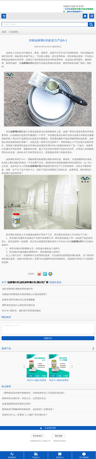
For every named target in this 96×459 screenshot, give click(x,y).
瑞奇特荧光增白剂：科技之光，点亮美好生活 (24, 398)
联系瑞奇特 (37, 436)
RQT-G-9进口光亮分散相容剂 (36, 370)
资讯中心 (60, 455)
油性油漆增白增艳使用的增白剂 (17, 289)
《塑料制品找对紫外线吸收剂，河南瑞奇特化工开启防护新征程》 (34, 393)
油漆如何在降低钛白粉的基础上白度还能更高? (24, 294)
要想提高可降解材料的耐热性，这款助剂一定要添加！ (28, 409)
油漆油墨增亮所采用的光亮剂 (16, 404)
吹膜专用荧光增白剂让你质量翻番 (18, 300)
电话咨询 (12, 455)
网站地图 (58, 436)
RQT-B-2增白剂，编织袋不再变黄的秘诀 (21, 310)
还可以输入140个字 (48, 328)
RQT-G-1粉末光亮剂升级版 (59, 370)
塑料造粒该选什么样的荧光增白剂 (18, 305)
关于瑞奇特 (84, 455)
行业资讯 (13, 32)
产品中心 (36, 455)
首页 (4, 32)
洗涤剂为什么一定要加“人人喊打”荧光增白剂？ (25, 415)
